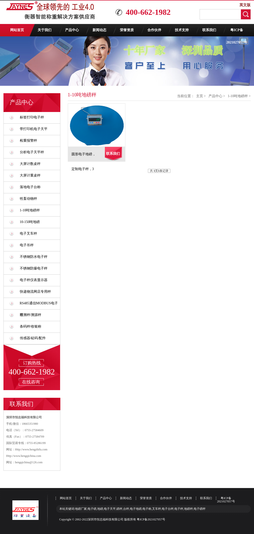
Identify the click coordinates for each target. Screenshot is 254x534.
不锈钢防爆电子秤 (33, 268)
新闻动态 (99, 30)
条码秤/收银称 (31, 326)
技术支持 (182, 30)
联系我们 (209, 30)
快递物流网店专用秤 (35, 291)
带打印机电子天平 (33, 129)
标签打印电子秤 (32, 117)
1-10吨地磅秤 (30, 210)
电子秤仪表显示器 (33, 280)
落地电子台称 (30, 187)
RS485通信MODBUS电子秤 (39, 305)
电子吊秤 (27, 245)
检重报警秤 (28, 140)
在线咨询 (31, 381)
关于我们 (44, 30)
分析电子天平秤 (32, 152)
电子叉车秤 (28, 233)
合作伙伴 (154, 30)
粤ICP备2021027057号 (236, 32)
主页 (199, 96)
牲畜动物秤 (28, 198)
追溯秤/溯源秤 (31, 315)
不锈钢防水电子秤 (33, 257)
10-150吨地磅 (30, 222)
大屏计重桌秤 (30, 175)
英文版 (245, 5)
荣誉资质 (127, 30)
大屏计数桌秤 (30, 164)
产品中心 (72, 30)
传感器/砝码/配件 (33, 338)
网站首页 (17, 30)
